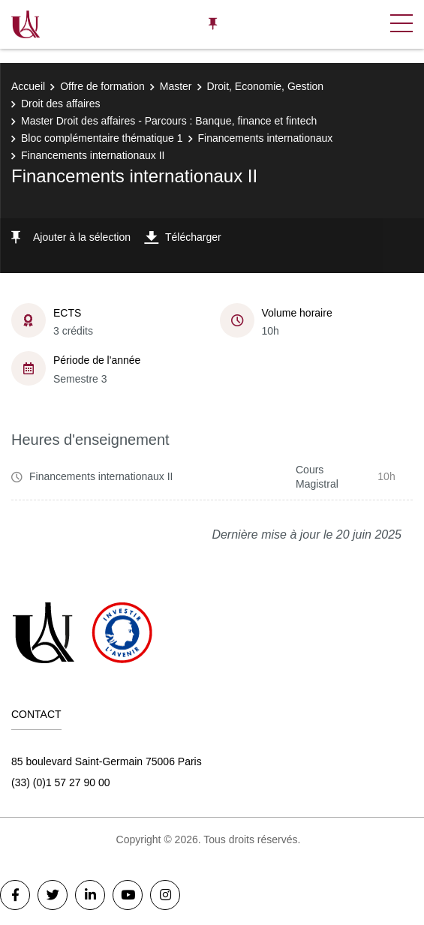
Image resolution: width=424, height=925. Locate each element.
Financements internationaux (265, 138)
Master (176, 86)
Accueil (28, 86)
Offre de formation (102, 86)
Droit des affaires (61, 104)
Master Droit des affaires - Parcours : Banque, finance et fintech (169, 121)
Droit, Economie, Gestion (265, 86)
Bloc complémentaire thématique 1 (102, 138)
